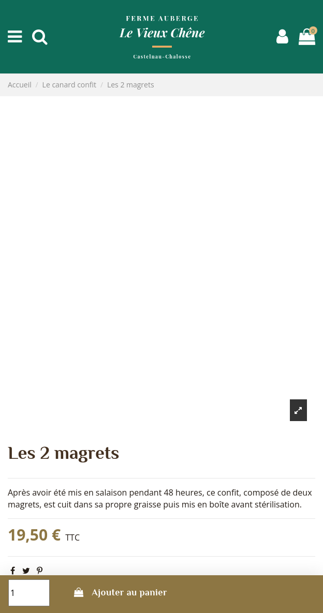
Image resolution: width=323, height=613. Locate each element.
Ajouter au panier (119, 592)
